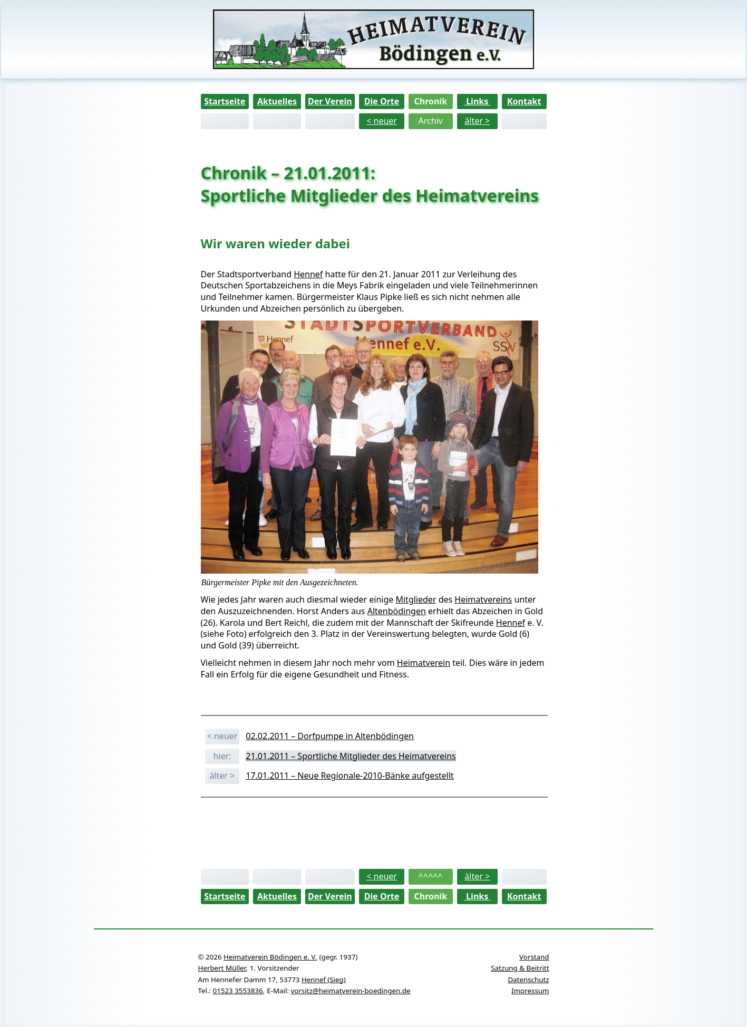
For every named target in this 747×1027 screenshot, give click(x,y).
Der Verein (330, 101)
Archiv (431, 121)
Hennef (308, 274)
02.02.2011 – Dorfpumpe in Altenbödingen (330, 736)
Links (477, 101)
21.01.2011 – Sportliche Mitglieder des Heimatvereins (351, 756)
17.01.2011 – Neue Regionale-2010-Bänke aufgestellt (350, 775)
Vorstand (534, 957)
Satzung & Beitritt (520, 968)
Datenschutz (528, 979)
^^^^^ (430, 876)
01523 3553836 (238, 990)
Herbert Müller (222, 968)
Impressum (530, 990)
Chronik (430, 101)
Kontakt (524, 101)
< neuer (381, 121)
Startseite (224, 101)
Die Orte (382, 101)
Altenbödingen (396, 611)
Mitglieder (415, 599)
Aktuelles (277, 101)
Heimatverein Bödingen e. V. (270, 957)
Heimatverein (423, 662)
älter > (477, 121)
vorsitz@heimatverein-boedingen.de (350, 990)
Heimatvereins (483, 599)
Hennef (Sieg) (324, 979)
